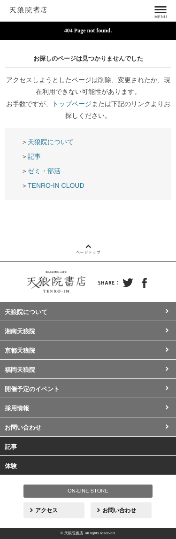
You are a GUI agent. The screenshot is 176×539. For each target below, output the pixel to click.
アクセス (46, 510)
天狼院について (51, 142)
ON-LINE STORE (88, 490)
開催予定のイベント (32, 389)
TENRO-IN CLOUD (56, 185)
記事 (34, 156)
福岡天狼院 (20, 369)
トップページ (72, 104)
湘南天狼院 (20, 331)
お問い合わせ (23, 427)
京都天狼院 (20, 350)
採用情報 (17, 408)
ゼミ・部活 (44, 171)
